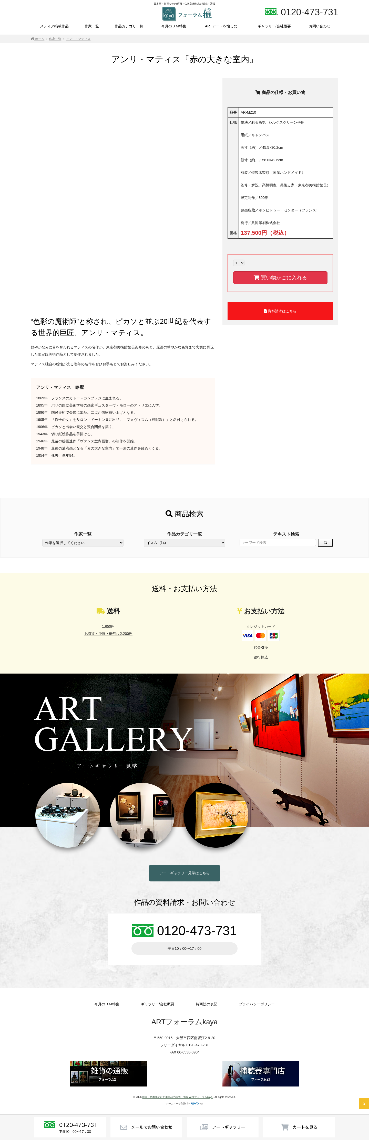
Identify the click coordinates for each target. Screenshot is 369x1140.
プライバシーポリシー (257, 1004)
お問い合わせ (319, 26)
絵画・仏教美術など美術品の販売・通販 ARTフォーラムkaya (177, 1097)
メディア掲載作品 (54, 26)
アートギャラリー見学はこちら (184, 873)
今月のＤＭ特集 (173, 26)
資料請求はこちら (280, 311)
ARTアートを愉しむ (221, 26)
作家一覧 (92, 26)
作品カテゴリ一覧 (129, 26)
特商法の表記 (206, 1004)
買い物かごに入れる (280, 277)
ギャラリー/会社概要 (274, 26)
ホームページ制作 (176, 1103)
